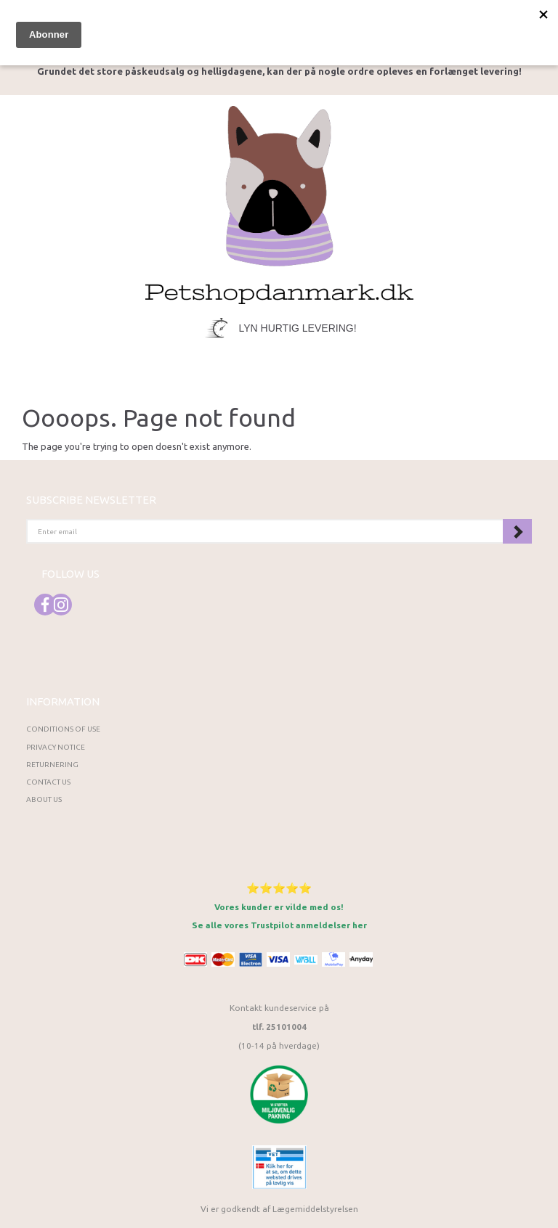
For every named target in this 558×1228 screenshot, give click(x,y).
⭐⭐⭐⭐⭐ (279, 888)
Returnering (52, 765)
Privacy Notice (55, 747)
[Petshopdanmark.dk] (279, 203)
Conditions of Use (63, 729)
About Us (44, 799)
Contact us (48, 782)
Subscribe (517, 531)
